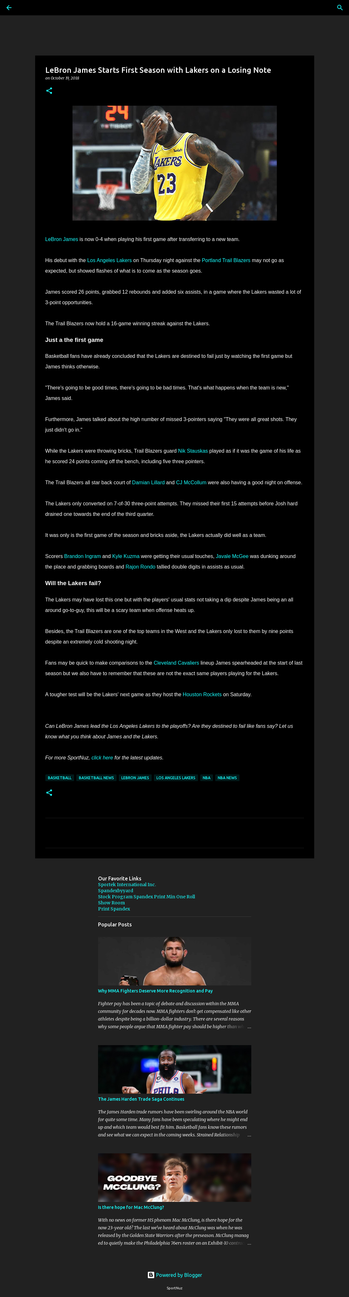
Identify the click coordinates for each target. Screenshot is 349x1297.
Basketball (60, 778)
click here (102, 757)
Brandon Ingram (82, 556)
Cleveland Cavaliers (176, 663)
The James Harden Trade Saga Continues (141, 1099)
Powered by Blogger (174, 1275)
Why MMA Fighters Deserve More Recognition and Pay (155, 990)
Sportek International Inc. (127, 884)
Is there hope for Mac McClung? (131, 1207)
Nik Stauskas (193, 451)
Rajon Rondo (140, 566)
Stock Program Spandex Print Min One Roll (146, 897)
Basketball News (96, 778)
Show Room (111, 903)
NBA (206, 778)
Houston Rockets (202, 694)
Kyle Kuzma (125, 556)
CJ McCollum (191, 482)
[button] (49, 91)
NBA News (227, 778)
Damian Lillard (148, 482)
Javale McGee (232, 556)
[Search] (27, 7)
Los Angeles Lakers (109, 260)
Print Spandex (114, 909)
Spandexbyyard (115, 891)
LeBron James (61, 239)
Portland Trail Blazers (227, 260)
